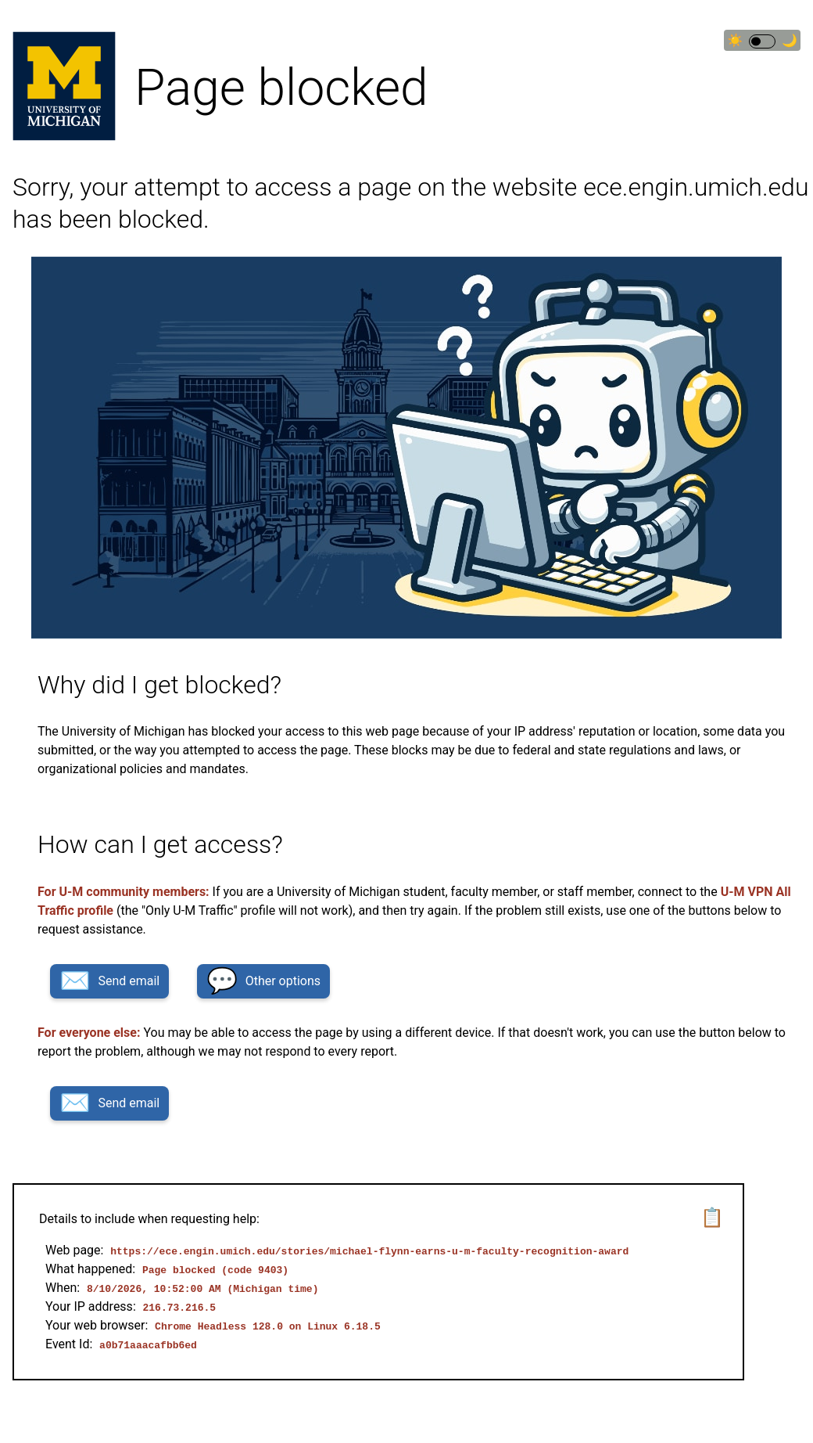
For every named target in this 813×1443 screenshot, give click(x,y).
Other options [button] (263, 981)
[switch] (762, 41)
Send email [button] (109, 981)
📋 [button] (712, 1218)
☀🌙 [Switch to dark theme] (762, 41)
